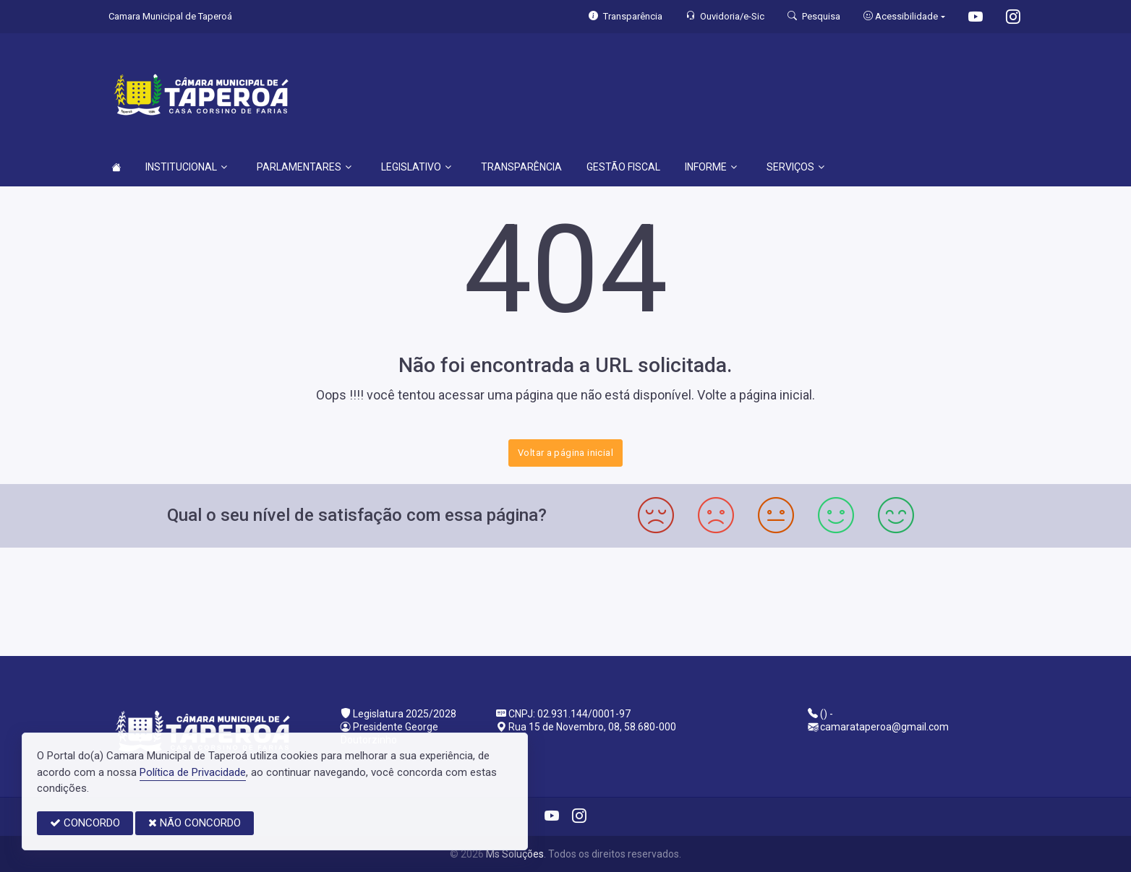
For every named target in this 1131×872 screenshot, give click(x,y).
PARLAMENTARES (304, 166)
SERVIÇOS (795, 166)
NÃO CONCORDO (194, 822)
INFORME (711, 166)
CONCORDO (85, 822)
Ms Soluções (515, 854)
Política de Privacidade (193, 772)
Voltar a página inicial (565, 452)
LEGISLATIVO (416, 166)
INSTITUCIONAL (186, 166)
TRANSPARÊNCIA (521, 167)
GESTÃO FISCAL (623, 167)
